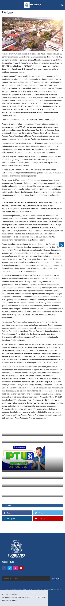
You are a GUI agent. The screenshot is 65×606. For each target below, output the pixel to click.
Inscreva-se (56, 579)
